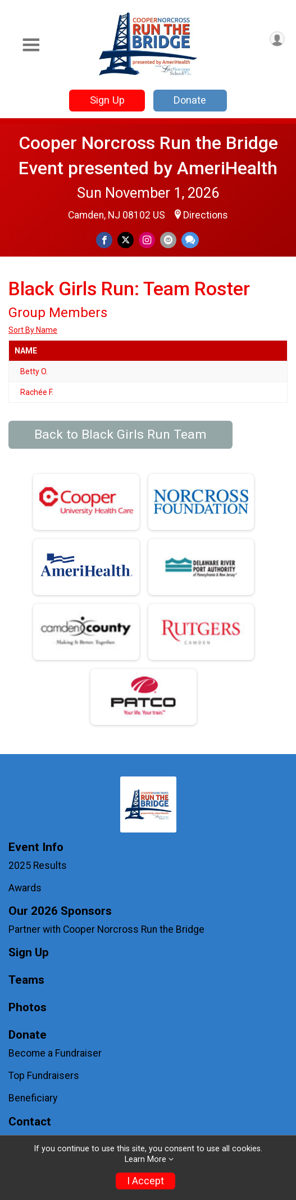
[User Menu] (277, 38)
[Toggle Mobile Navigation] (31, 45)
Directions (205, 215)
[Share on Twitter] (125, 240)
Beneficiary (32, 1098)
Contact (29, 1121)
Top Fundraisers (43, 1075)
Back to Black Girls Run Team (120, 434)
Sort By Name (32, 329)
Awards (25, 888)
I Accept (145, 1181)
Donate (190, 100)
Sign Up (107, 100)
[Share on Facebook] (104, 240)
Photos (27, 1007)
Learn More (145, 1159)
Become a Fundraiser (55, 1053)
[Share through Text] (190, 240)
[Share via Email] (168, 240)
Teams (26, 980)
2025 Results (37, 865)
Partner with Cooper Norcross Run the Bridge (106, 929)
